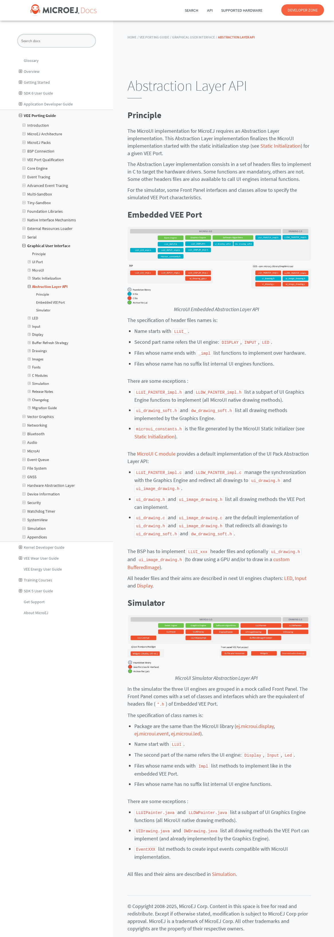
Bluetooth (33, 433)
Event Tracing (36, 176)
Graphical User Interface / (194, 37)
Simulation (38, 383)
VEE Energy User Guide (43, 569)
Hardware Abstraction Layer (48, 485)
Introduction (35, 125)
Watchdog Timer (38, 511)
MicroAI (31, 451)
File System (34, 468)
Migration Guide (42, 408)
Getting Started (34, 82)
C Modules (38, 375)
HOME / (133, 37)
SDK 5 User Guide (36, 591)
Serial (29, 237)
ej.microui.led (185, 729)
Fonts (34, 367)
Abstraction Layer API (48, 286)
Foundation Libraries (42, 211)
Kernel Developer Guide (41, 547)
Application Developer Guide (46, 104)
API (210, 10)
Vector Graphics (38, 416)
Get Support (34, 601)
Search (191, 10)
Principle (39, 253)
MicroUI (36, 270)
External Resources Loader (47, 228)
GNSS (29, 476)
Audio (29, 442)
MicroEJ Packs (36, 142)
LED (33, 318)
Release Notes (40, 391)
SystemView (35, 519)
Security (31, 502)
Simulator (43, 310)
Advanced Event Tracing (45, 185)
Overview (29, 71)
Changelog (38, 400)
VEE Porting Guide (37, 115)
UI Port (35, 262)
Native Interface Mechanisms (49, 219)
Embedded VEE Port (50, 302)
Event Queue (35, 459)
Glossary (31, 60)
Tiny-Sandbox (36, 202)
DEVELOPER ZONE (303, 10)
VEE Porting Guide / (155, 37)
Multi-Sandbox (37, 194)
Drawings (37, 351)
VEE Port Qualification (43, 159)
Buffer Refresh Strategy (48, 342)
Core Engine (35, 168)
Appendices (34, 537)
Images (36, 359)
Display (36, 334)
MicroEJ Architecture (42, 133)
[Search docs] (56, 41)
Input (34, 326)
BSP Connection (38, 151)
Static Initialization (44, 278)
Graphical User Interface (46, 245)
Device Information (41, 494)
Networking (34, 425)
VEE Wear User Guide (39, 558)
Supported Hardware (241, 10)
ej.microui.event (151, 729)
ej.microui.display (255, 721)
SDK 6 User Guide (36, 93)
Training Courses (35, 580)
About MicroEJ (36, 612)
